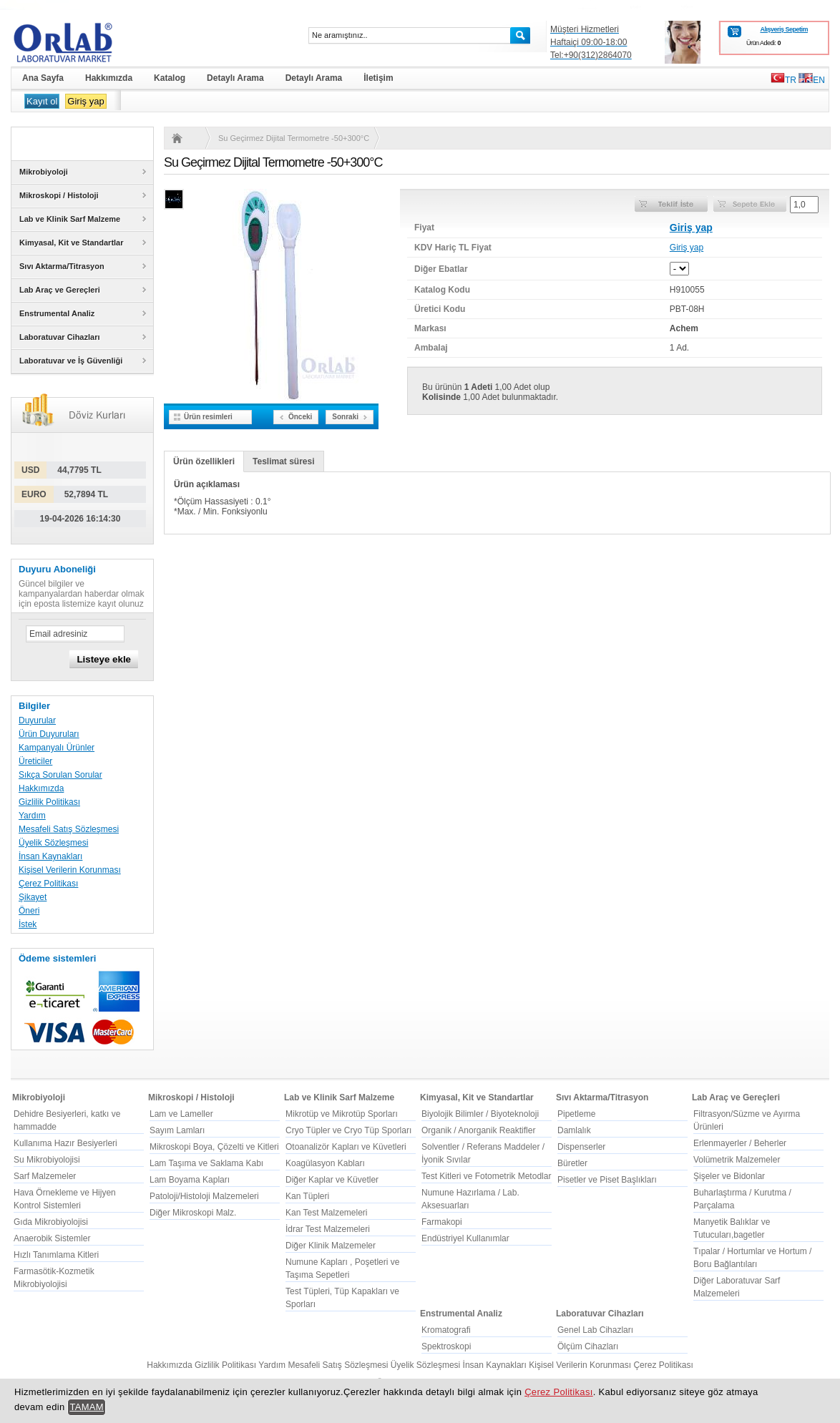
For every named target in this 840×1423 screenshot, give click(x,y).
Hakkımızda (41, 788)
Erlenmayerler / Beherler (739, 1143)
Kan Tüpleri (307, 1196)
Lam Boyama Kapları (190, 1180)
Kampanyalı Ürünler (56, 748)
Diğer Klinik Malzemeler (330, 1246)
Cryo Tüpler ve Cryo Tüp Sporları (348, 1130)
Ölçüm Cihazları (587, 1346)
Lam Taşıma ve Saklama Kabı (206, 1163)
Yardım (32, 816)
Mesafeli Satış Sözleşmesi (69, 829)
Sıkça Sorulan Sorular (60, 775)
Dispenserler (581, 1147)
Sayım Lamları (177, 1130)
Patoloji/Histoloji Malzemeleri (204, 1196)
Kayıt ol (41, 101)
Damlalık (574, 1130)
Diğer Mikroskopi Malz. (193, 1213)
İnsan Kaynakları (50, 856)
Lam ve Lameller (181, 1114)
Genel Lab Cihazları (595, 1330)
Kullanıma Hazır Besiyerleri (65, 1143)
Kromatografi (446, 1330)
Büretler (572, 1163)
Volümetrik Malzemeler (736, 1160)
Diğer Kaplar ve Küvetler (332, 1180)
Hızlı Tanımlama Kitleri (56, 1255)
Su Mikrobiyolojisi (47, 1160)
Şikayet (33, 897)
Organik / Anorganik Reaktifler (478, 1130)
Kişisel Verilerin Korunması (70, 870)
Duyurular (37, 720)
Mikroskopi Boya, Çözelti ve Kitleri (214, 1147)
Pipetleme (576, 1114)
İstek (27, 924)
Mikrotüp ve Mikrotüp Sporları (341, 1114)
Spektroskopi (446, 1346)
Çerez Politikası (48, 884)
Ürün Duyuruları (49, 734)
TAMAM (86, 1407)
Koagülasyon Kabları (325, 1163)
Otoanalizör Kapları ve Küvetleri (345, 1147)
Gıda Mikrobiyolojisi (51, 1222)
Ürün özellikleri (204, 461)
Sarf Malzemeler (45, 1176)
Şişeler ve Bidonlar (729, 1176)
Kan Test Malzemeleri (326, 1213)
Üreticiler (35, 761)
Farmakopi (441, 1222)
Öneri (29, 911)
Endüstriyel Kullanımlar (465, 1238)
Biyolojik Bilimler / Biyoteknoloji (480, 1114)
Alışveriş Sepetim (784, 29)
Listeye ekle (104, 659)
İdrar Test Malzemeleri (327, 1229)
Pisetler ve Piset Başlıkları (607, 1180)
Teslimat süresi (283, 461)
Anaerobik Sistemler (52, 1238)
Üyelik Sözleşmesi (53, 843)
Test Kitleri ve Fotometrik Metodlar (486, 1176)
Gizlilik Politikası (49, 802)
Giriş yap (85, 101)
